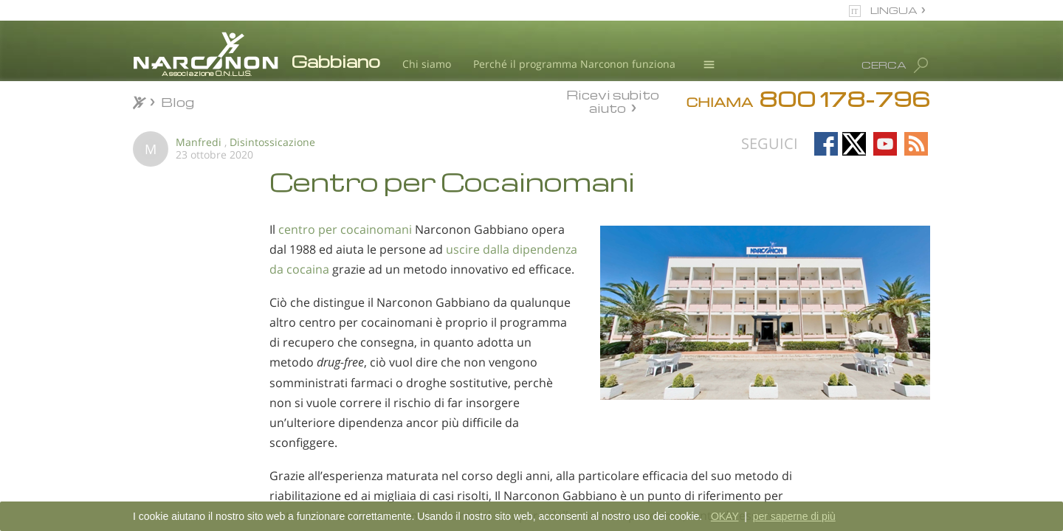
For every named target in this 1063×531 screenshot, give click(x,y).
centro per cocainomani (345, 229)
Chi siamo (426, 64)
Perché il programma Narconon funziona (574, 64)
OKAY (725, 516)
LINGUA (894, 10)
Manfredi (198, 142)
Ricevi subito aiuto (612, 101)
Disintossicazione (272, 142)
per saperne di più (794, 516)
